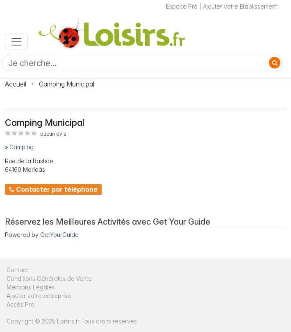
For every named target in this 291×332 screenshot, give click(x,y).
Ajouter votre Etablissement (240, 6)
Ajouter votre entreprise (40, 295)
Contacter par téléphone (53, 189)
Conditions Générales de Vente (49, 278)
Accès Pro (20, 304)
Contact (17, 269)
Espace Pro (182, 6)
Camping (21, 146)
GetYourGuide (59, 234)
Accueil (15, 84)
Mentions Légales (31, 287)
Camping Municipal (66, 84)
